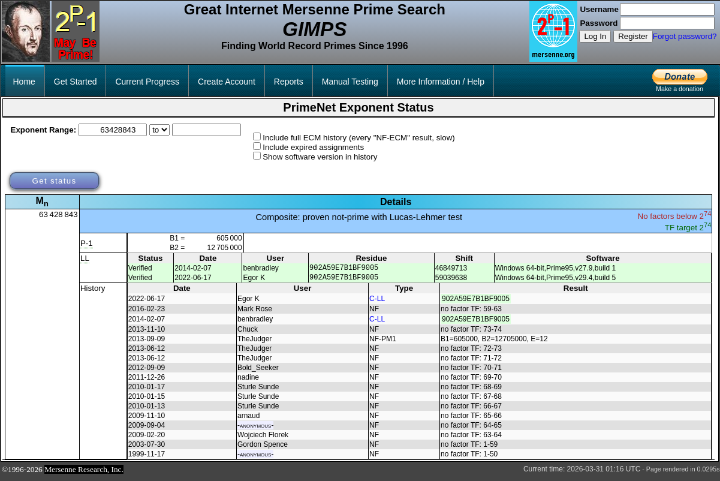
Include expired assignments (313, 147)
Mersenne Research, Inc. (83, 472)
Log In (595, 36)
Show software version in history (320, 156)
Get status (54, 180)
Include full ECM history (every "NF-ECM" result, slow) (359, 137)
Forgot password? (685, 36)
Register (633, 36)
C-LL (377, 302)
